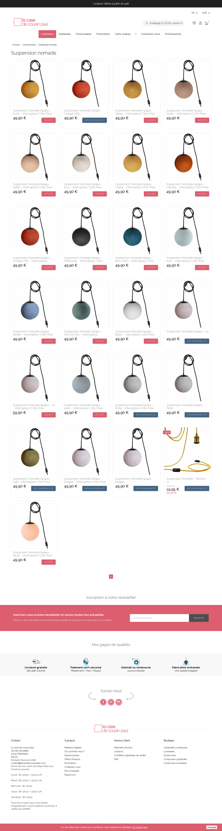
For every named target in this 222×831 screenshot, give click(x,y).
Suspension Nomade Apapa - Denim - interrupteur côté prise (33, 333)
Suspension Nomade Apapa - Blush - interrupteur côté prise (32, 554)
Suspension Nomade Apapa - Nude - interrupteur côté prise (186, 112)
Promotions (70, 763)
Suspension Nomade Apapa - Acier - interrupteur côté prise (83, 407)
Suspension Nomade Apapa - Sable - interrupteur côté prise (32, 186)
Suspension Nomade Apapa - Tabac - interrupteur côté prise (135, 112)
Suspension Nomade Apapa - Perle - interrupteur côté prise (134, 407)
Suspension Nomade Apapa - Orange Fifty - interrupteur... (32, 259)
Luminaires (169, 751)
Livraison (118, 751)
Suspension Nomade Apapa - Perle (185, 407)
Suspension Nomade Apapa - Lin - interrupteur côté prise (34, 407)
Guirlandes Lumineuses (175, 747)
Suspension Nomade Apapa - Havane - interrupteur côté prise (187, 186)
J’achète (48, 120)
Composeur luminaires (175, 763)
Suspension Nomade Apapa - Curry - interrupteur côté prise (32, 112)
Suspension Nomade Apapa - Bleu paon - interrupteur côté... (135, 259)
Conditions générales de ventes (130, 755)
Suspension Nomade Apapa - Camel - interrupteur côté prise (135, 186)
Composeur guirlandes (175, 759)
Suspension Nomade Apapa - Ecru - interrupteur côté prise (83, 186)
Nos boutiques (71, 771)
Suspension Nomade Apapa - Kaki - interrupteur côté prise (32, 480)
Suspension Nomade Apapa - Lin (187, 331)
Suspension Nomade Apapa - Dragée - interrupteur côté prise (85, 480)
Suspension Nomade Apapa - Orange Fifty (83, 112)
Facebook (103, 702)
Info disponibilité (94, 120)
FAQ (116, 759)
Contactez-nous (72, 767)
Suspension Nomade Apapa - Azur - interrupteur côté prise (185, 259)
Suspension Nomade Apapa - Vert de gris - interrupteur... (83, 333)
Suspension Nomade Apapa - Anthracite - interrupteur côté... (84, 259)
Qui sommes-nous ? (74, 751)
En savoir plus (139, 827)
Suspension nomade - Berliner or (186, 480)
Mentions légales (73, 747)
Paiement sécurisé (123, 747)
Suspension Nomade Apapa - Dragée (134, 480)
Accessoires (170, 755)
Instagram (118, 702)
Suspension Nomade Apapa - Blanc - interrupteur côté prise (135, 333)
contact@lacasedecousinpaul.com (28, 763)
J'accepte (211, 827)
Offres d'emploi (72, 759)
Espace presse (71, 755)
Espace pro (70, 774)
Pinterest (111, 702)
